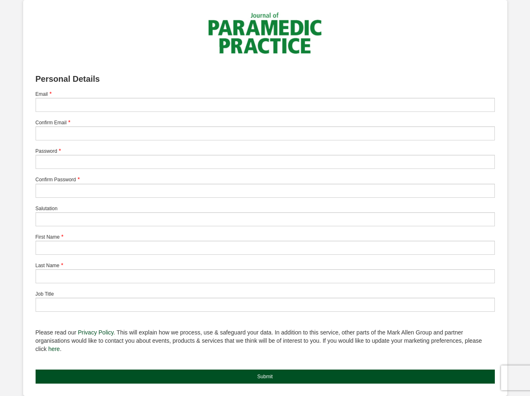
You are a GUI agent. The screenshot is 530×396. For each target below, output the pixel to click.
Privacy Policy (95, 332)
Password (47, 151)
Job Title (45, 294)
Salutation (47, 208)
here (54, 349)
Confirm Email (51, 123)
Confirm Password (56, 180)
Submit (265, 376)
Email (42, 94)
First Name (48, 237)
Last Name (48, 265)
